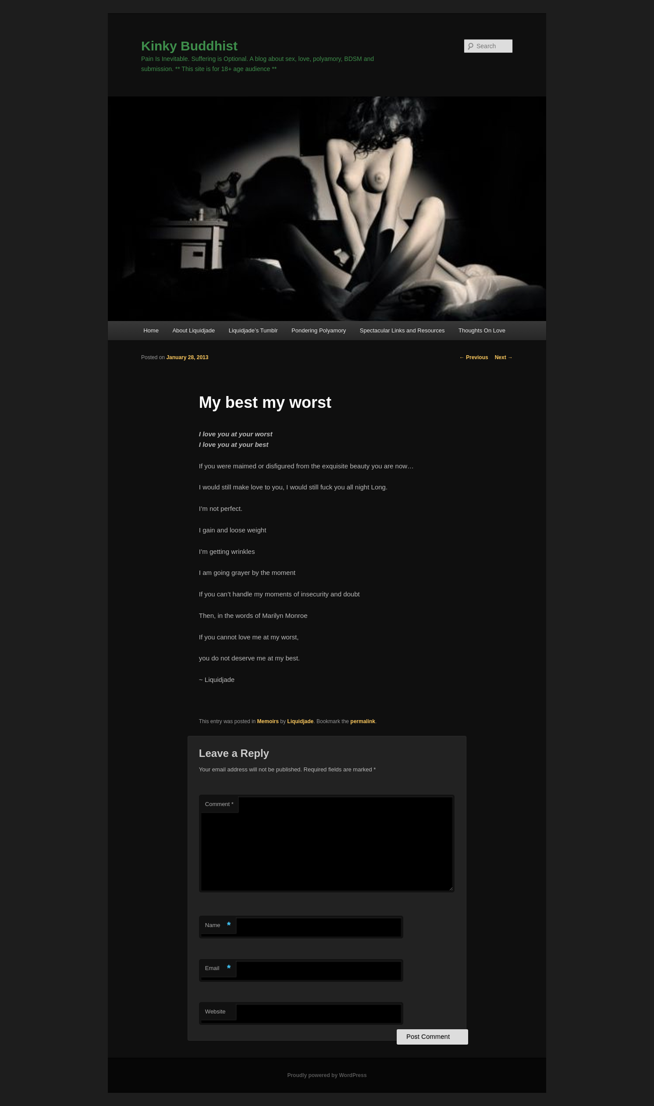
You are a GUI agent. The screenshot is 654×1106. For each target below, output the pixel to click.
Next (504, 357)
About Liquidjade (193, 330)
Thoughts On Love (482, 330)
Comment (219, 804)
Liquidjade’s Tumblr (253, 330)
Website (215, 1011)
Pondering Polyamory (318, 330)
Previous (473, 357)
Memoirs (268, 721)
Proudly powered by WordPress (326, 1075)
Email (218, 968)
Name (218, 925)
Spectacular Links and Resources (402, 330)
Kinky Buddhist (189, 46)
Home (151, 330)
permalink (362, 721)
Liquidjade (300, 721)
